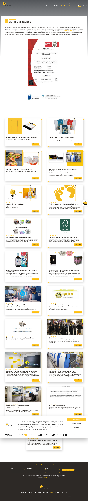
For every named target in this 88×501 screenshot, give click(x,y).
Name (12, 468)
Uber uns (41, 5)
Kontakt (85, 5)
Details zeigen (73, 498)
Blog (79, 5)
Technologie (49, 5)
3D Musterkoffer (72, 5)
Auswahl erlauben (76, 486)
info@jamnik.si (70, 3)
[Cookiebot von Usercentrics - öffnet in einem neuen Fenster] (9, 498)
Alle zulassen (76, 482)
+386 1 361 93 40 (60, 3)
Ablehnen (76, 490)
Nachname (29, 468)
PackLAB (63, 5)
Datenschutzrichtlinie (46, 477)
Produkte (56, 5)
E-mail (47, 468)
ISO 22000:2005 (68, 31)
